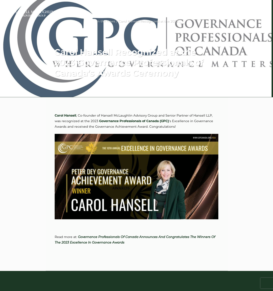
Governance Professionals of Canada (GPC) (134, 121)
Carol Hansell (65, 115)
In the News (106, 21)
